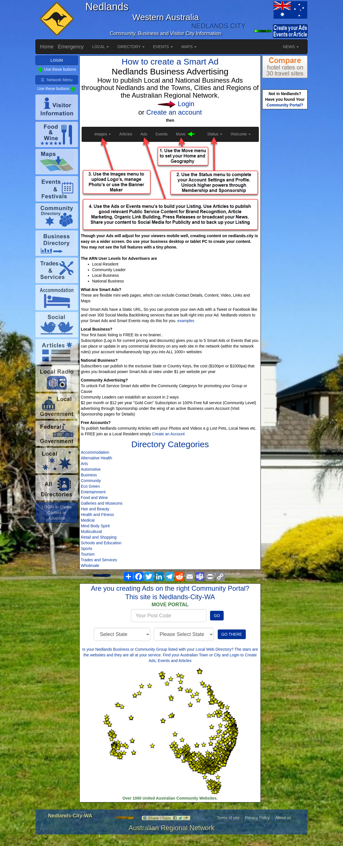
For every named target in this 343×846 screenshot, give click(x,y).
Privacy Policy (257, 817)
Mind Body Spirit (95, 526)
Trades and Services (99, 560)
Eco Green (90, 486)
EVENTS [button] (163, 46)
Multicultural (91, 531)
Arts (84, 463)
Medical (87, 520)
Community (91, 480)
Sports (86, 548)
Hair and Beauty (95, 509)
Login (186, 104)
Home (47, 47)
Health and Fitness (97, 514)
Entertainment (93, 492)
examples (185, 320)
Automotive (91, 469)
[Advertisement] (285, 200)
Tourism (88, 554)
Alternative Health (96, 458)
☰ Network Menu (56, 80)
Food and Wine (94, 497)
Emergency (71, 47)
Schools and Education (101, 543)
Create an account (174, 112)
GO (217, 615)
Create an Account (168, 434)
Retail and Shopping (99, 537)
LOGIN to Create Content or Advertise (56, 513)
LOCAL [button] (100, 46)
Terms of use (228, 817)
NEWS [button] (291, 46)
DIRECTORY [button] (131, 46)
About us (283, 817)
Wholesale (90, 565)
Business (89, 475)
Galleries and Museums (101, 503)
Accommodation (95, 452)
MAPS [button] (189, 46)
